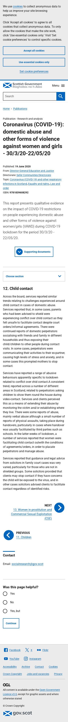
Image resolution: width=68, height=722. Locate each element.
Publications (20, 108)
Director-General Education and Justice (32, 170)
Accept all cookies (34, 50)
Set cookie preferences (34, 71)
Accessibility (10, 666)
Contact (39, 666)
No (12, 602)
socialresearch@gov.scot (27, 564)
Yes (12, 593)
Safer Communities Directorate (34, 175)
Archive (26, 666)
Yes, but (15, 611)
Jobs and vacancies (38, 673)
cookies (18, 6)
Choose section (33, 276)
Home (6, 108)
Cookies (53, 666)
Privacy (58, 673)
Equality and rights (38, 183)
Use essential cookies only (34, 62)
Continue (11, 623)
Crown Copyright (12, 673)
